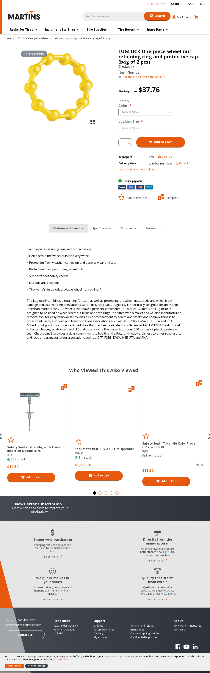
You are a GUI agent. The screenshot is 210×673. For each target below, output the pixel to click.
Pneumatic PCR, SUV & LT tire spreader (104, 449)
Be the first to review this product (144, 77)
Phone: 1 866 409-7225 (21, 620)
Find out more (53, 557)
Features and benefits (68, 228)
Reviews (151, 228)
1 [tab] (94, 493)
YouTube (186, 647)
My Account (184, 17)
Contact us (25, 635)
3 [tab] (105, 493)
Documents (128, 228)
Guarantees (137, 630)
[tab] (68, 228)
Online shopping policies (144, 634)
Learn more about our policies (136, 170)
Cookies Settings (36, 665)
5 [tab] (117, 493)
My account (100, 637)
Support (99, 621)
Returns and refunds (142, 626)
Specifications (102, 228)
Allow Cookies (14, 665)
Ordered (98, 626)
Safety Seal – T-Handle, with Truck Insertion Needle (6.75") (33, 449)
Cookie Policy (60, 659)
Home (7, 38)
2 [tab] (100, 493)
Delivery (98, 634)
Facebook (177, 647)
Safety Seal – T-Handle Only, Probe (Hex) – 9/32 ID (168, 445)
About (175, 4)
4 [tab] (111, 493)
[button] (190, 4)
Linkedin (195, 647)
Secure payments (103, 630)
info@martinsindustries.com (23, 625)
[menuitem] (176, 4)
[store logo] (25, 15)
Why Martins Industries (187, 626)
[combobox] (126, 16)
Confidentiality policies (143, 637)
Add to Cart (34, 477)
